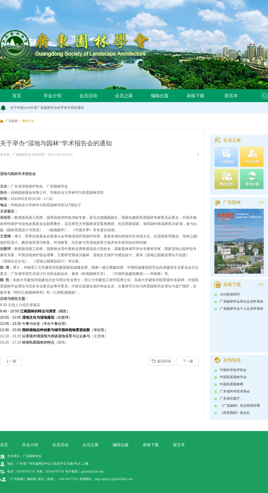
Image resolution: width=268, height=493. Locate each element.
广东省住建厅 (230, 398)
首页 (16, 95)
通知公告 (28, 121)
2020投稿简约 (230, 294)
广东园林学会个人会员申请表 (241, 308)
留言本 (231, 95)
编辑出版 (160, 95)
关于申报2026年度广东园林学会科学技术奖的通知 (47, 107)
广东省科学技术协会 (235, 391)
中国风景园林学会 (233, 377)
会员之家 (124, 95)
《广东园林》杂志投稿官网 (240, 405)
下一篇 (187, 361)
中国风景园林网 (231, 384)
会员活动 (88, 95)
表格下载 (195, 95)
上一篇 (11, 361)
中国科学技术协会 (233, 370)
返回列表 (161, 361)
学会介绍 (52, 95)
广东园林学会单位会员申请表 (241, 301)
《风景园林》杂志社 (235, 413)
